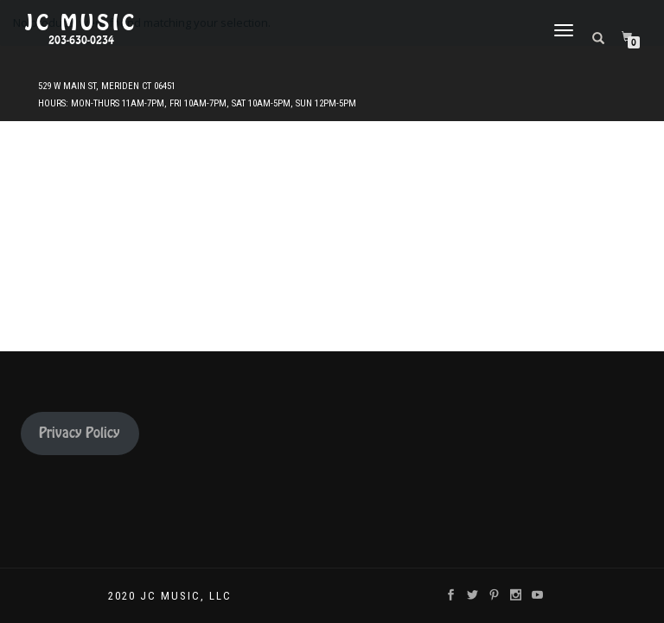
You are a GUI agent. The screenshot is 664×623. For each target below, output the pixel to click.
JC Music (81, 23)
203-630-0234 (81, 41)
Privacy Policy (79, 433)
